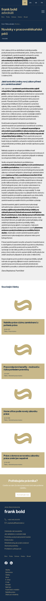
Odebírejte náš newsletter (13, 531)
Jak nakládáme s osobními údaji (15, 534)
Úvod (3, 24)
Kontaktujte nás (23, 495)
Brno (3, 17)
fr (42, 2)
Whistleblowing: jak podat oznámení (17, 543)
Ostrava (13, 17)
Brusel (26, 17)
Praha (8, 17)
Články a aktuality (9, 24)
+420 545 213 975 (12, 519)
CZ (25, 2)
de (36, 2)
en (30, 2)
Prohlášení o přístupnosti (13, 549)
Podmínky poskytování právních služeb (18, 537)
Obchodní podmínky (11, 546)
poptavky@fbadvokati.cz (14, 523)
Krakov (20, 17)
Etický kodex (9, 540)
